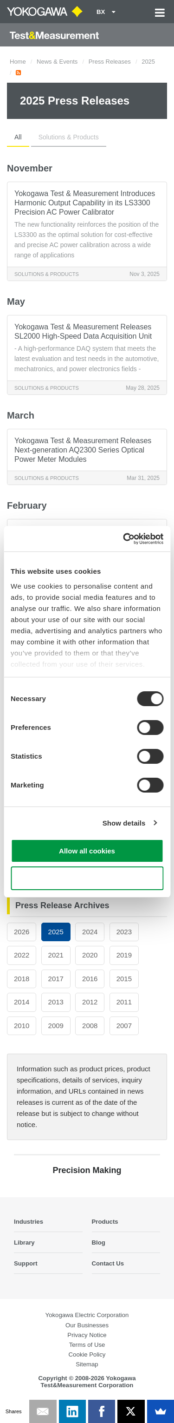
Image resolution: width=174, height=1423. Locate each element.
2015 (124, 979)
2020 (89, 955)
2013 (56, 1002)
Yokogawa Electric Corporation (87, 1315)
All (18, 137)
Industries (28, 1221)
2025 (148, 61)
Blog (98, 1242)
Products (105, 1221)
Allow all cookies (87, 851)
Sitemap (87, 1364)
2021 (56, 955)
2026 (21, 932)
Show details (124, 823)
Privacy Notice (86, 1334)
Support (26, 1263)
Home (18, 61)
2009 (56, 1026)
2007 (124, 1026)
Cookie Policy (87, 1354)
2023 (124, 932)
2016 (89, 979)
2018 (21, 979)
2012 (89, 1002)
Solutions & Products (69, 137)
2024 (89, 932)
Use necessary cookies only (86, 878)
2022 (21, 955)
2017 (56, 979)
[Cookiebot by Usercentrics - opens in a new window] (123, 539)
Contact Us (108, 1263)
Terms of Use (87, 1344)
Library (24, 1242)
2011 (124, 1002)
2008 (89, 1026)
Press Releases (110, 61)
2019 (124, 955)
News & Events (57, 61)
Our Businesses (87, 1325)
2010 (21, 1026)
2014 (21, 1002)
